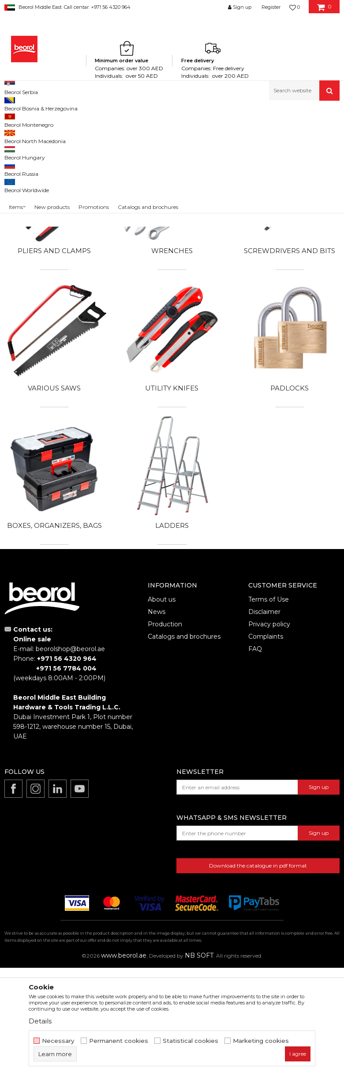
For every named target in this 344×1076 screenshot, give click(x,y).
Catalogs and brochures (184, 750)
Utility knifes (171, 502)
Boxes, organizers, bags (54, 639)
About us (162, 713)
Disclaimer (264, 726)
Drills (172, 228)
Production (165, 738)
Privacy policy (269, 738)
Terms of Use (268, 713)
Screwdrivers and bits (289, 364)
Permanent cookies (118, 1041)
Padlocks (289, 502)
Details (40, 1021)
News (156, 726)
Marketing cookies (261, 1041)
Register (271, 7)
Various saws (54, 502)
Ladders (172, 639)
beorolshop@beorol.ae (70, 763)
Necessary (58, 1041)
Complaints (265, 750)
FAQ (255, 763)
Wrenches (172, 364)
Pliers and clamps (54, 364)
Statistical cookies (190, 1041)
